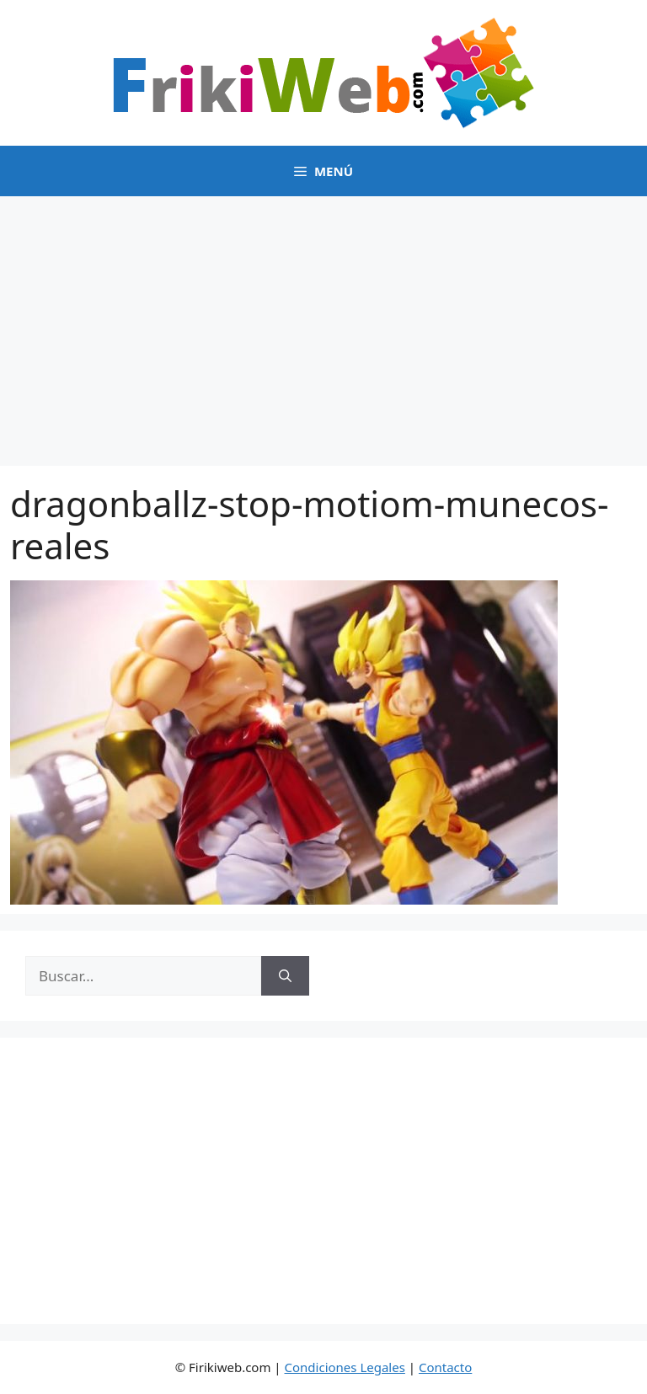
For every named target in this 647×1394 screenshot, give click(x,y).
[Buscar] (285, 976)
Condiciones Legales (345, 1367)
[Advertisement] (323, 323)
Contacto (445, 1367)
